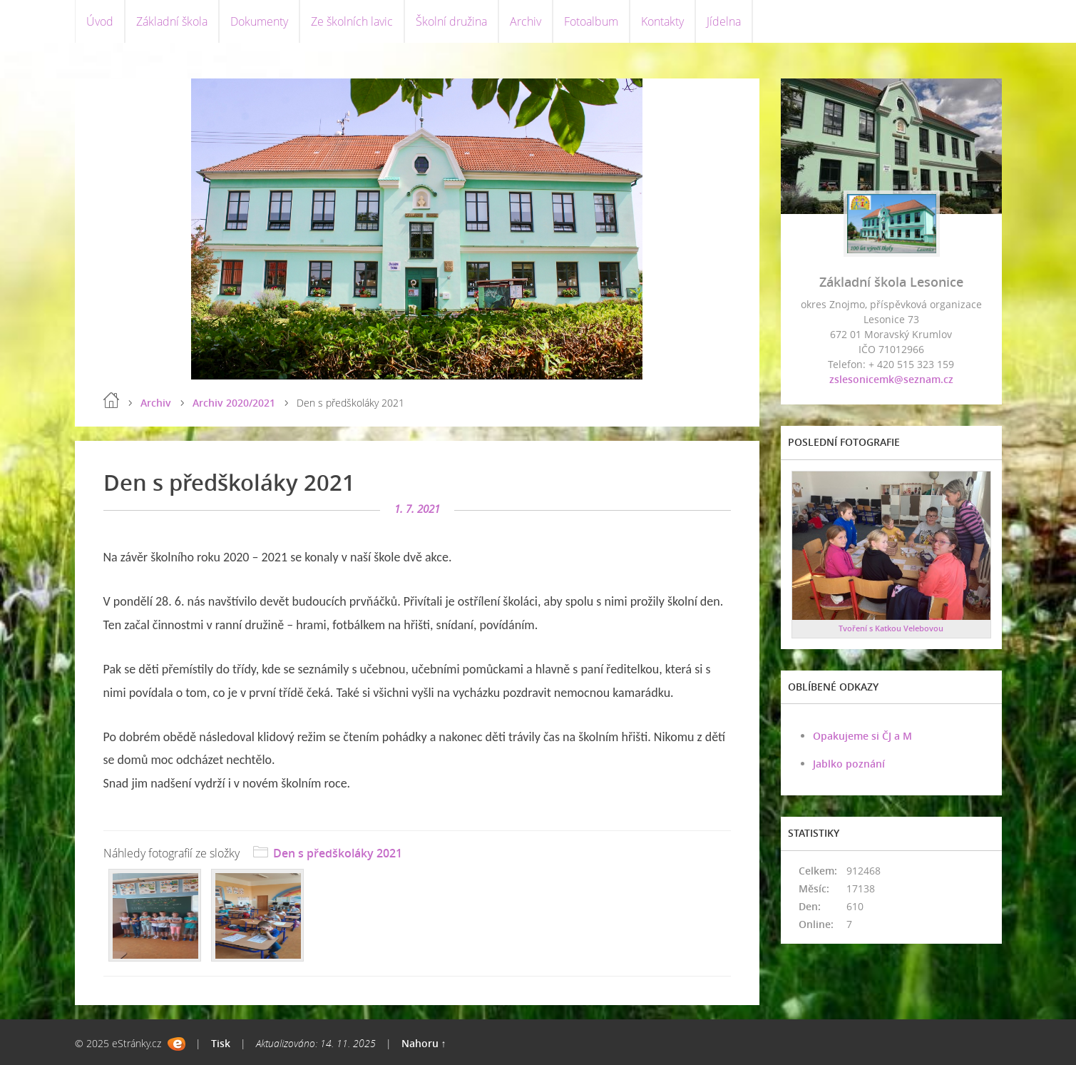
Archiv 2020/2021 (234, 402)
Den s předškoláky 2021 (337, 853)
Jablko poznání (849, 763)
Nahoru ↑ (423, 1043)
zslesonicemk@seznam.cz (891, 379)
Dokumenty (259, 21)
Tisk (220, 1043)
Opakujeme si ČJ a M (862, 736)
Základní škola (171, 21)
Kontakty (662, 21)
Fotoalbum (591, 21)
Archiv (525, 21)
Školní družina (451, 21)
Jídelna (724, 21)
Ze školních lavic (352, 21)
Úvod (99, 21)
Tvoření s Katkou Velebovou (891, 628)
